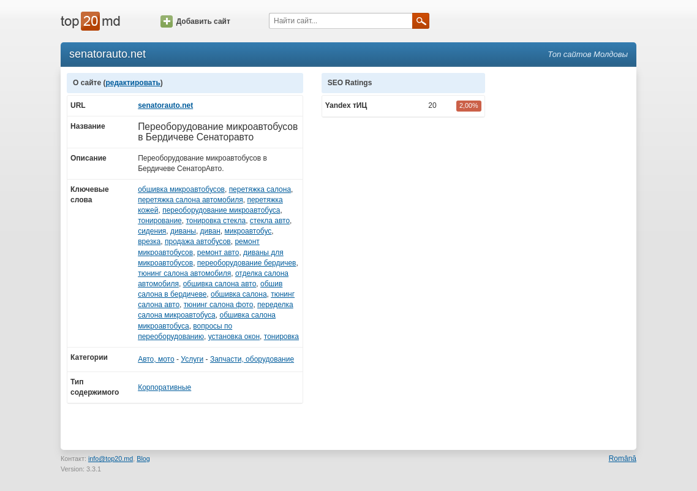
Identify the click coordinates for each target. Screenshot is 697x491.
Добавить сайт (195, 21)
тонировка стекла (216, 220)
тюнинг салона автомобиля (184, 273)
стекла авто (270, 220)
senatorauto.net (165, 105)
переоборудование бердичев (246, 263)
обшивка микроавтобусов (181, 189)
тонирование (160, 220)
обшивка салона (239, 294)
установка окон (234, 336)
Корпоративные (164, 387)
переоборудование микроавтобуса (221, 210)
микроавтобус (248, 231)
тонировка (281, 336)
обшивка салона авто (220, 284)
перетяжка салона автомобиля (190, 200)
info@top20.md (110, 458)
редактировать (132, 82)
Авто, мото (156, 359)
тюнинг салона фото (219, 304)
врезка (149, 241)
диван (210, 231)
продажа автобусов (198, 241)
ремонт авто (218, 252)
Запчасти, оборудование (252, 359)
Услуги (192, 359)
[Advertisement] (567, 257)
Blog (143, 458)
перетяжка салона (260, 189)
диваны (183, 231)
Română (622, 458)
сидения (152, 231)
